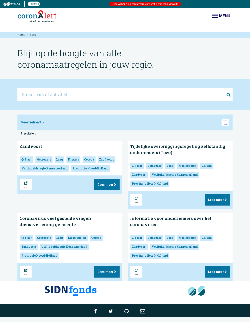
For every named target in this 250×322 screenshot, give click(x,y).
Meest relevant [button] (31, 122)
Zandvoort (31, 146)
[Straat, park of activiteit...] (123, 94)
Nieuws (73, 159)
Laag (59, 159)
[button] (225, 122)
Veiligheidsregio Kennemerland (44, 168)
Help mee (34, 4)
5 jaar (27, 159)
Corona (89, 159)
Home (21, 34)
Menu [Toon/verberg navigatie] (221, 16)
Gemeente (44, 159)
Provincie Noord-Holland (91, 168)
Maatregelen (187, 166)
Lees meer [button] (106, 184)
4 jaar (137, 166)
